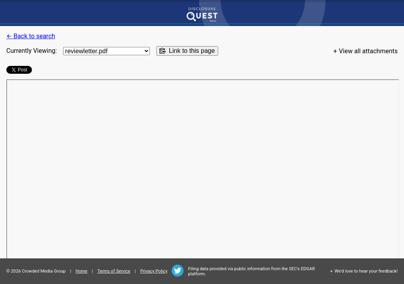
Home (81, 271)
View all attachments (368, 51)
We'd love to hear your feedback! (366, 271)
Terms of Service (114, 271)
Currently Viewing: (31, 50)
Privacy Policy (153, 271)
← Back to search (30, 36)
